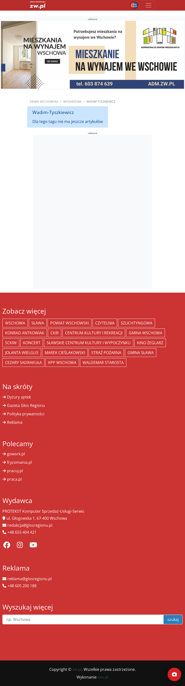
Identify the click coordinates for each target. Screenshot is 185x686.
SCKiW (11, 342)
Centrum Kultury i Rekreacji (93, 333)
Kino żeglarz (150, 342)
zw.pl (77, 669)
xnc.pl (103, 677)
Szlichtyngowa (136, 323)
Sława (37, 323)
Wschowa (15, 323)
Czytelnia (104, 323)
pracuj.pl (15, 470)
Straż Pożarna (106, 352)
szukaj (173, 619)
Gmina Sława (141, 352)
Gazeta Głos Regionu (26, 405)
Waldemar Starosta (103, 362)
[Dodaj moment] (174, 674)
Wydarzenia (72, 102)
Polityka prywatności (25, 414)
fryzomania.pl (19, 462)
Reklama (14, 422)
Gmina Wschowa (145, 333)
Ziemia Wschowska (44, 102)
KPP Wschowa (62, 362)
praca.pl (14, 479)
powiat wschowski (69, 323)
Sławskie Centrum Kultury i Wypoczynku (89, 342)
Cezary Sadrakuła (23, 362)
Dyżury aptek (19, 397)
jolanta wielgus (21, 352)
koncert (31, 342)
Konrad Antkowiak (24, 333)
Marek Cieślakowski (65, 352)
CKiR (54, 333)
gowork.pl (16, 454)
